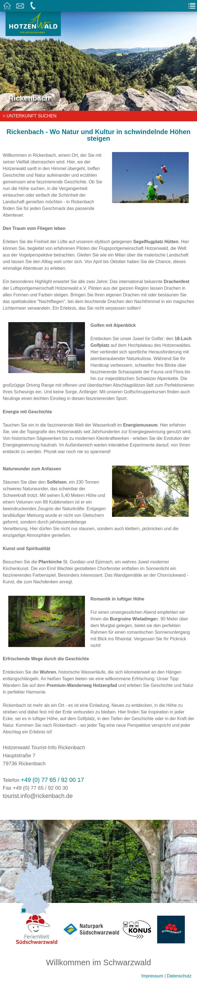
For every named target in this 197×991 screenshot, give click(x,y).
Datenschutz (179, 976)
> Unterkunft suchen (29, 116)
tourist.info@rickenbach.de (38, 796)
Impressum (152, 976)
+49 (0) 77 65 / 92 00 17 (52, 780)
